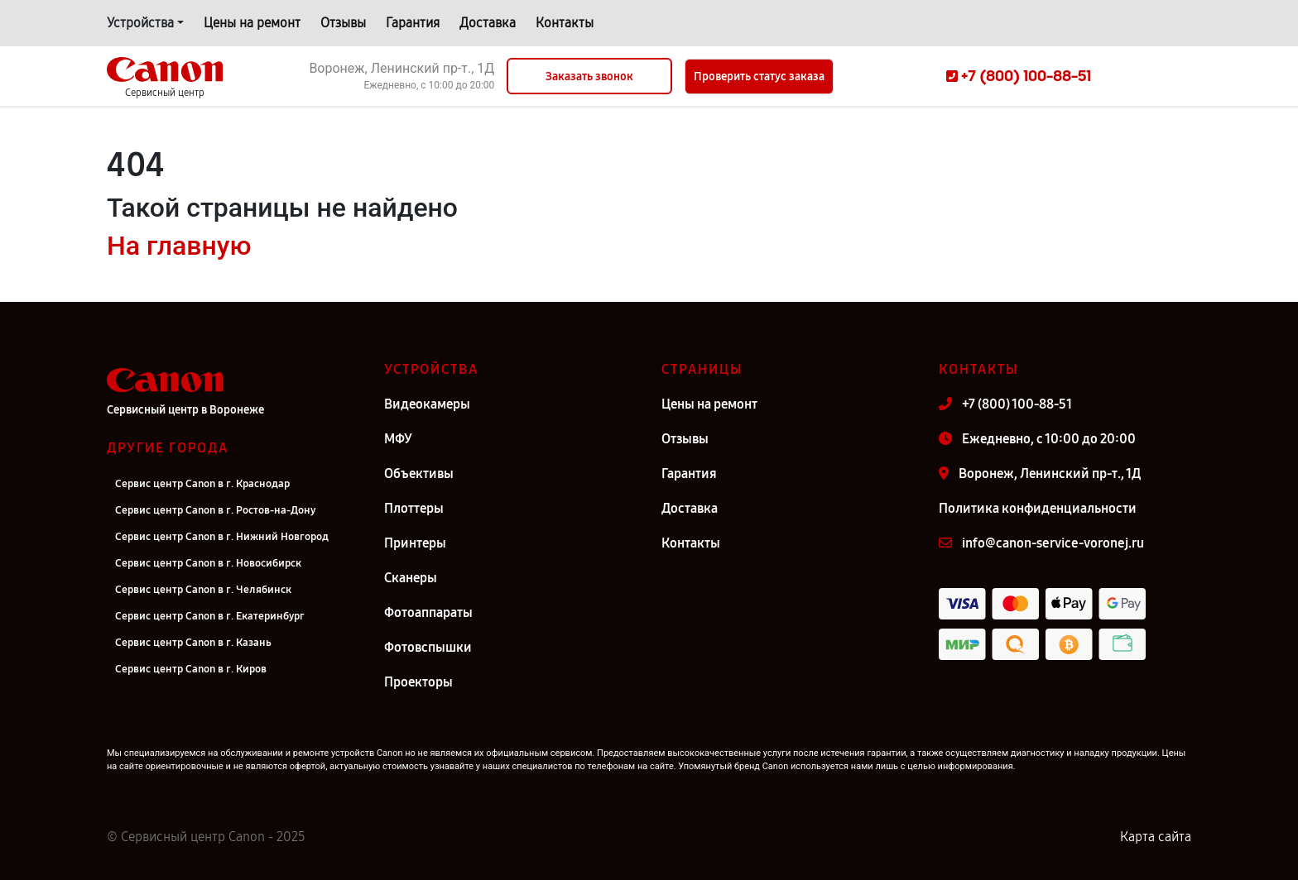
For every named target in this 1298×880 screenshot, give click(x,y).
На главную (179, 245)
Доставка (487, 23)
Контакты (565, 23)
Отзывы (343, 23)
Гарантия (413, 23)
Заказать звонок (589, 76)
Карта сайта (1155, 836)
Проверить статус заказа (759, 76)
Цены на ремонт (252, 23)
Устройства (140, 23)
